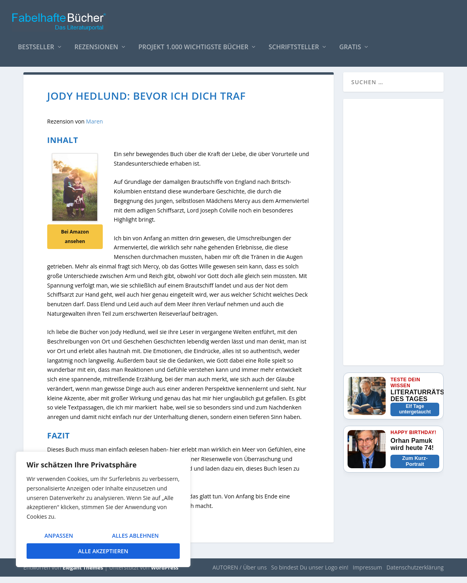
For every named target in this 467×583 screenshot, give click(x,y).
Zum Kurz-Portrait (415, 467)
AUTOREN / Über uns (239, 573)
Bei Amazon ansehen (75, 243)
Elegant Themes (83, 573)
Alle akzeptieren (103, 551)
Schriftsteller (294, 43)
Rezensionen (96, 43)
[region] (103, 509)
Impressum (367, 573)
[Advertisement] (393, 243)
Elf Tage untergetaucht (415, 415)
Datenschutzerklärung (415, 573)
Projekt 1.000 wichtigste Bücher (193, 43)
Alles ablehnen (135, 535)
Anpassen (58, 535)
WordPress (164, 573)
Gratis (350, 43)
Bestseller (36, 43)
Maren (94, 127)
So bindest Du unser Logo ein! (309, 573)
